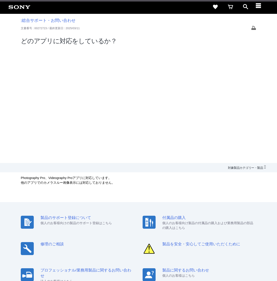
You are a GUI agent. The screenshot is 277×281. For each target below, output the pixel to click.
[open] (245, 7)
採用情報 (149, 229)
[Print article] (253, 28)
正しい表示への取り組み (91, 263)
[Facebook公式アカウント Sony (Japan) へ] (244, 239)
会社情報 (134, 229)
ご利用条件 (35, 263)
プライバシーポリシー (59, 263)
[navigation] (260, 7)
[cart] (230, 7)
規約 (246, 221)
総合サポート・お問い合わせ (48, 20)
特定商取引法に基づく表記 (199, 221)
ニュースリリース (195, 229)
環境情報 (216, 229)
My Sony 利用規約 (237, 229)
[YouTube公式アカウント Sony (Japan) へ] (235, 239)
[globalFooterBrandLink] (232, 266)
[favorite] (215, 7)
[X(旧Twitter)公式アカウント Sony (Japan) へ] (225, 239)
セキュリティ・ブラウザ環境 (158, 221)
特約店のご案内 (169, 229)
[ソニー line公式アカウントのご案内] (216, 239)
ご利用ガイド (229, 221)
